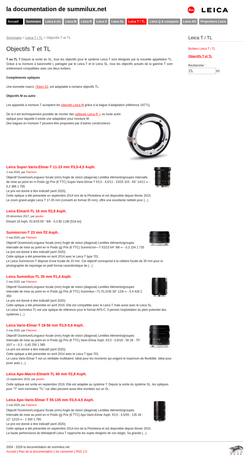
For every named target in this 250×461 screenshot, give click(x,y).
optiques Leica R (86, 114)
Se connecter (64, 451)
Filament (31, 172)
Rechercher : (197, 65)
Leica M (70, 21)
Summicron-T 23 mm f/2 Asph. (32, 232)
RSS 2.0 (81, 451)
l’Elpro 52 (41, 87)
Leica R (86, 21)
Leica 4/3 (189, 21)
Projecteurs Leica (213, 21)
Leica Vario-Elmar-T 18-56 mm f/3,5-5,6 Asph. (45, 325)
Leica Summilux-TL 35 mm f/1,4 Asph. (39, 277)
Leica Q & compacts (164, 21)
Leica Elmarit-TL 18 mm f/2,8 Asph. (36, 211)
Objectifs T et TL (200, 56)
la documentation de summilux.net (56, 9)
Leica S (101, 21)
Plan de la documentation (36, 451)
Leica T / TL (136, 21)
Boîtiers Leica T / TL (202, 48)
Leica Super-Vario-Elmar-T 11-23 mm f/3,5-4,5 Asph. (50, 167)
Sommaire (33, 21)
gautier (39, 216)
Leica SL (117, 21)
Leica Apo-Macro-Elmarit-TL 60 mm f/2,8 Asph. (46, 374)
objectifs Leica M (72, 105)
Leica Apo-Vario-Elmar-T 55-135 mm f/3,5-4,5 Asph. (50, 400)
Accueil (13, 21)
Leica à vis (53, 21)
